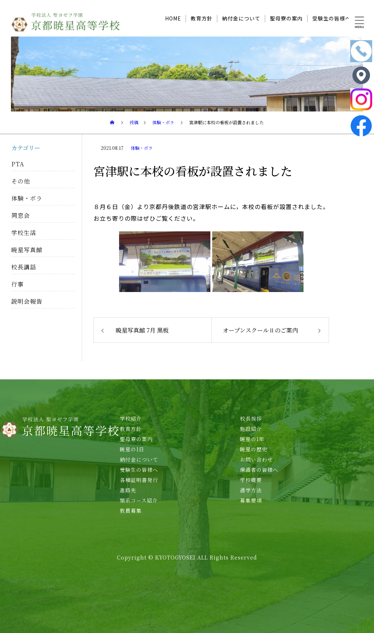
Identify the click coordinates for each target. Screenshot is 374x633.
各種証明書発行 (139, 480)
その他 (20, 181)
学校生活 (23, 232)
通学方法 (251, 490)
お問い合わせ (256, 459)
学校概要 (251, 480)
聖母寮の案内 (286, 18)
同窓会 (20, 215)
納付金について (241, 18)
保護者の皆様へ (259, 469)
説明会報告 (26, 301)
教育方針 (202, 18)
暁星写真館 (26, 250)
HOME (173, 18)
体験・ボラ (142, 148)
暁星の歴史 (253, 449)
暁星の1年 (252, 439)
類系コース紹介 (139, 500)
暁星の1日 (132, 449)
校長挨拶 (251, 418)
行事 (17, 284)
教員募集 (131, 510)
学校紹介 (131, 418)
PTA (17, 164)
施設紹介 (251, 428)
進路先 (128, 490)
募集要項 (251, 500)
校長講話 (23, 267)
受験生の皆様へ (331, 18)
